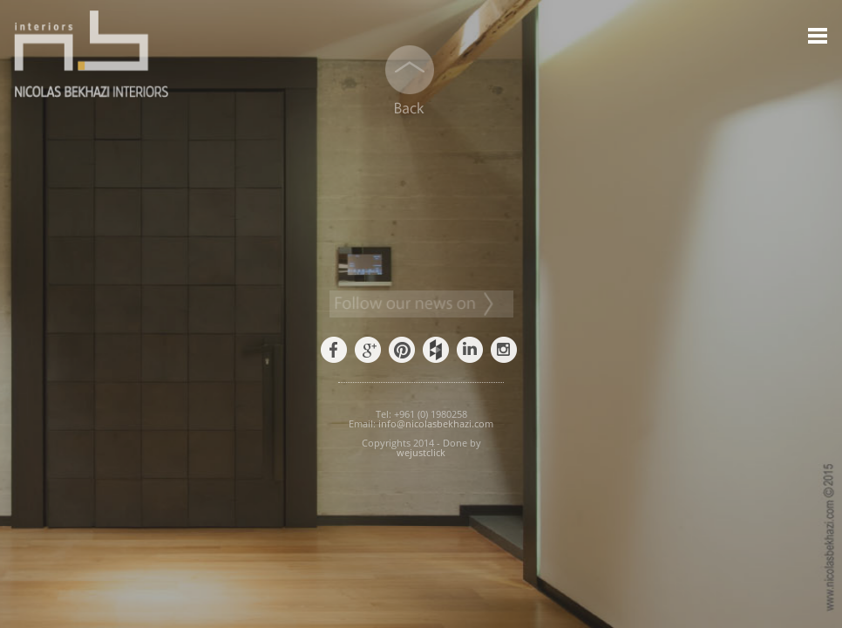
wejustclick (421, 452)
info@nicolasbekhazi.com (435, 423)
